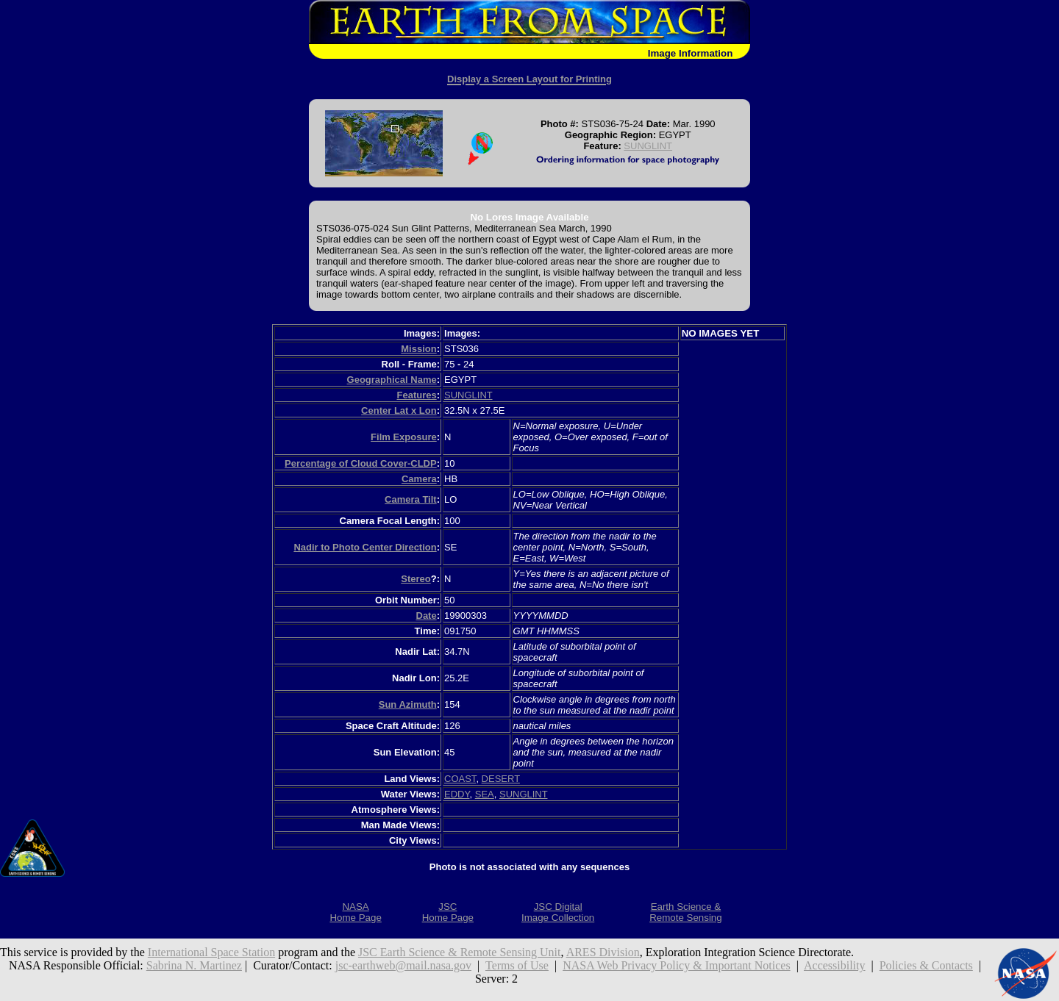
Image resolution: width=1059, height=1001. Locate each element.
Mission (418, 348)
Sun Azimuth (408, 704)
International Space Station (211, 952)
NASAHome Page (355, 912)
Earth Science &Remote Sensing (685, 912)
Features (416, 395)
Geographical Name (392, 379)
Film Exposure (404, 436)
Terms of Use (517, 965)
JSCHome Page (448, 912)
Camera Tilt (411, 499)
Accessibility (835, 965)
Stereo (415, 578)
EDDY (456, 794)
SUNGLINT (648, 145)
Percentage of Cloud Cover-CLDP (361, 463)
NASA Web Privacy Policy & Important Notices (677, 965)
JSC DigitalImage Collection (557, 912)
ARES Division (603, 952)
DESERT (501, 778)
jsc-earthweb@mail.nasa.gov (403, 965)
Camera (419, 478)
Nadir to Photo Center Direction (364, 547)
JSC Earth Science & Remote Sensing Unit (459, 952)
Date (426, 615)
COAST (460, 778)
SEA (484, 794)
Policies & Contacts (926, 965)
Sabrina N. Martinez (194, 965)
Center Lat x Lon (399, 410)
